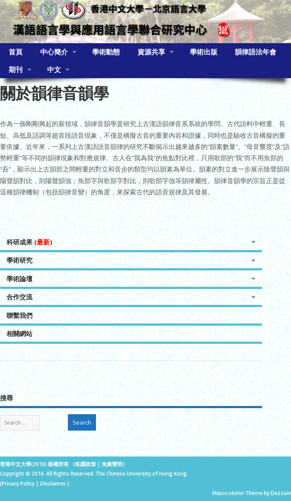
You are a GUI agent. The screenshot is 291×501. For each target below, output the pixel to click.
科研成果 (29, 242)
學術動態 (106, 52)
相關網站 (19, 333)
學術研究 (19, 260)
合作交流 (19, 296)
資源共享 (151, 52)
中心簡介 (54, 52)
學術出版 (203, 52)
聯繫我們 (19, 315)
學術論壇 (19, 278)
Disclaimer (53, 483)
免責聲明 (112, 464)
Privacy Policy (18, 483)
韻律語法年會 (255, 52)
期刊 (15, 69)
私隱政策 (85, 464)
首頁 (15, 52)
